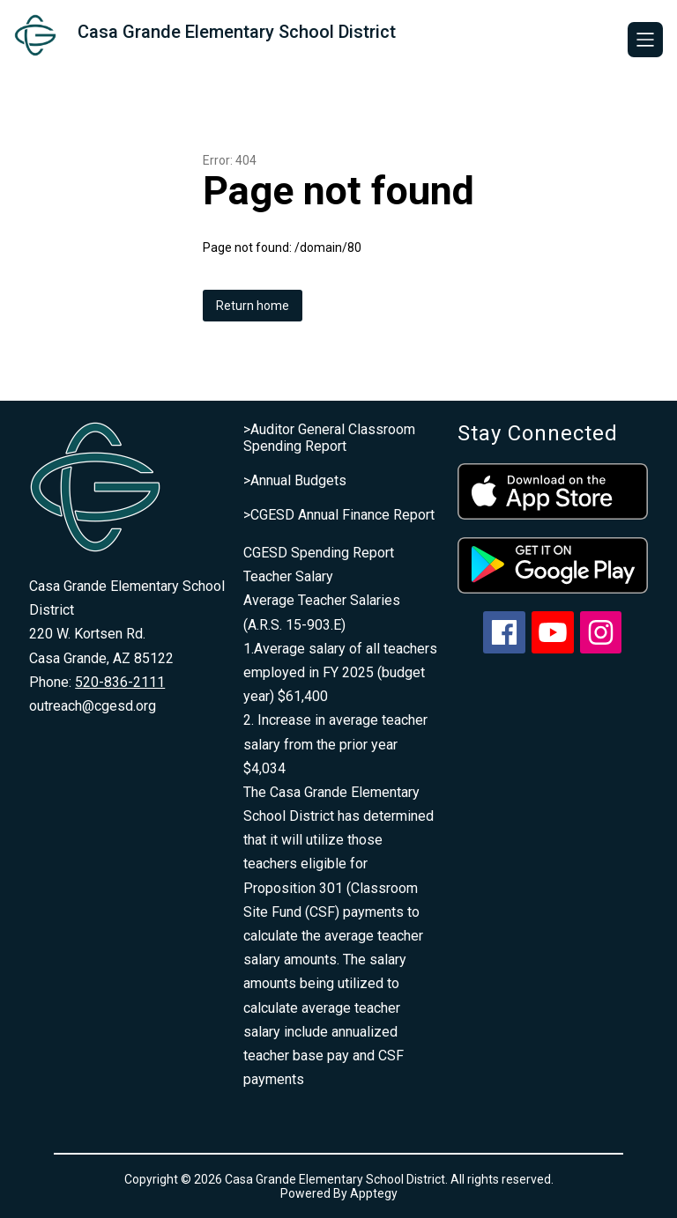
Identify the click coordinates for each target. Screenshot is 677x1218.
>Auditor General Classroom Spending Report (329, 437)
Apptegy (374, 1193)
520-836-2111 (120, 682)
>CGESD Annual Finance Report (339, 514)
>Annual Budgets (294, 480)
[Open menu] (645, 39)
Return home (252, 306)
